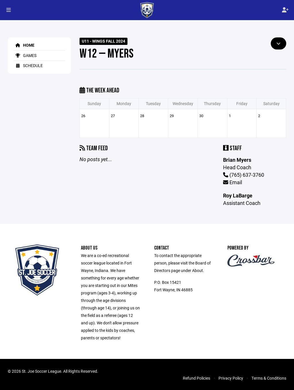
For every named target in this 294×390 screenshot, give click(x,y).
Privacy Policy (230, 378)
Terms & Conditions (269, 378)
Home (23, 45)
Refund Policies (196, 378)
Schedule (28, 65)
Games (24, 55)
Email (232, 182)
